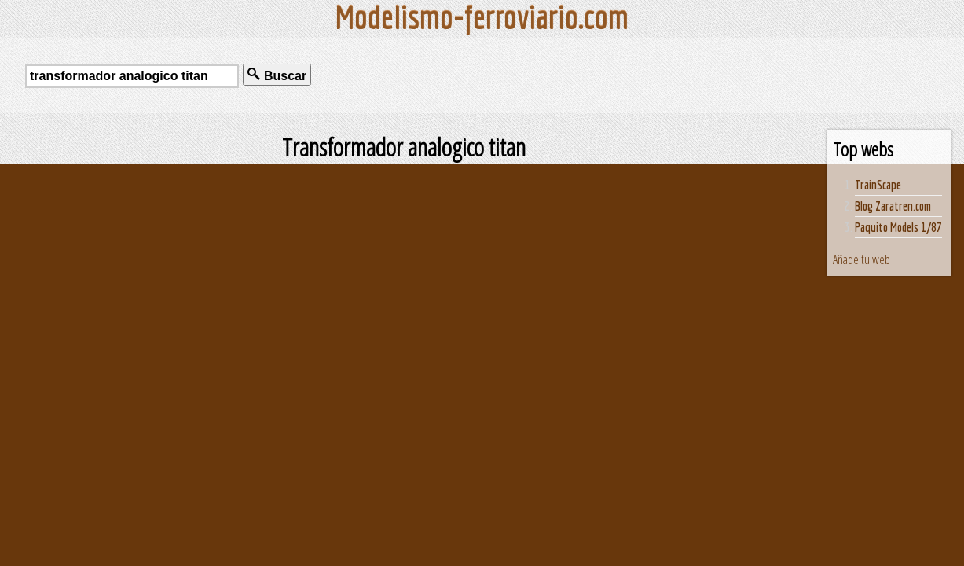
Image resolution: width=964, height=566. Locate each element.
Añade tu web (861, 259)
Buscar (276, 75)
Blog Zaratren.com (893, 206)
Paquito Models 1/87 (898, 227)
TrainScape (878, 185)
